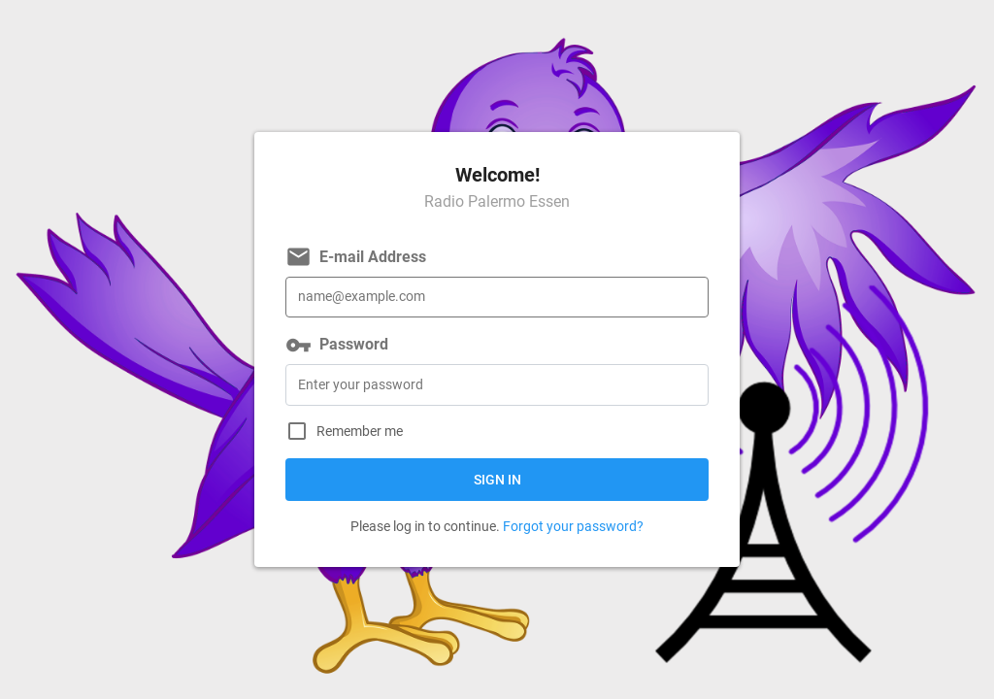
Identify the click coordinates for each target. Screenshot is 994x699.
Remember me (359, 431)
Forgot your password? (573, 526)
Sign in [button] (497, 479)
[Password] (497, 385)
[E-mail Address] (497, 297)
